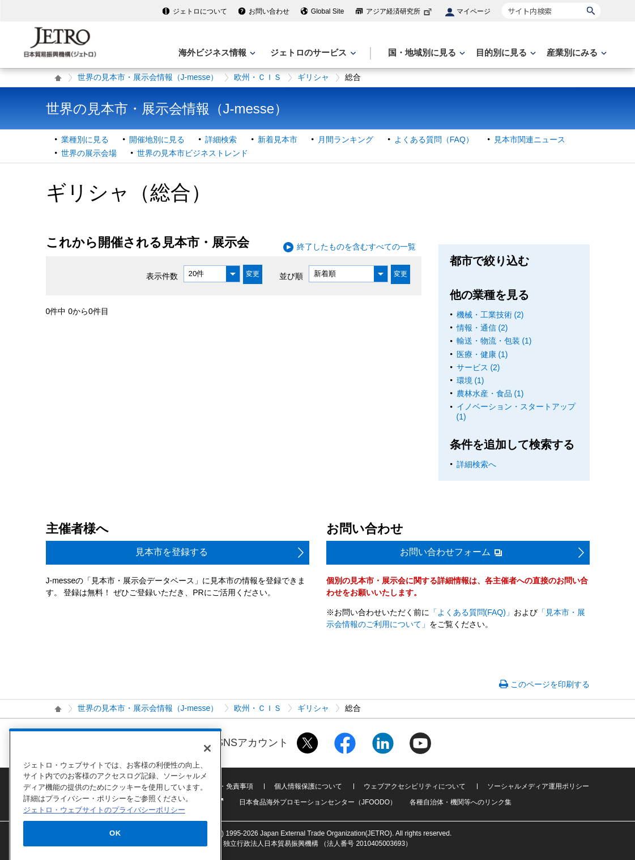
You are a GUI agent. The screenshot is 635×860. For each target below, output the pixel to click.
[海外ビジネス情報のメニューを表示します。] (215, 53)
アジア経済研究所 (400, 11)
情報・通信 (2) (482, 327)
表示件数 (162, 275)
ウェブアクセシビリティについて (415, 786)
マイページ (474, 11)
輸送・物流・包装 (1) (494, 340)
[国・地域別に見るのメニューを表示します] (425, 53)
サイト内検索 (501, 2)
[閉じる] (207, 780)
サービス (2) (478, 367)
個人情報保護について (308, 786)
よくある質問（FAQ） (434, 139)
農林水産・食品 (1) (490, 393)
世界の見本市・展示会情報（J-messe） (148, 77)
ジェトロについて (200, 11)
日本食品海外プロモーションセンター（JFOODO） (318, 802)
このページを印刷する (550, 684)
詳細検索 (221, 139)
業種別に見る (85, 139)
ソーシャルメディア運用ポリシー (538, 786)
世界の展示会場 (89, 153)
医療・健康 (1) (482, 354)
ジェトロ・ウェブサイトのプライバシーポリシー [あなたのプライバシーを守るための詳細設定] (104, 842)
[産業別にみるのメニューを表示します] (575, 53)
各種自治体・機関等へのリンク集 (461, 802)
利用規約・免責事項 (222, 786)
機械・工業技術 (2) (490, 314)
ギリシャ (313, 77)
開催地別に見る (157, 139)
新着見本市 (277, 139)
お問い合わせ (269, 11)
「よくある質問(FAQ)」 (471, 612)
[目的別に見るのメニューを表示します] (505, 53)
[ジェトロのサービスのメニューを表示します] (311, 53)
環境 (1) (470, 380)
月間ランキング (345, 139)
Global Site (327, 11)
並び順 (291, 275)
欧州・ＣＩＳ (258, 77)
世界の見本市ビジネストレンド (192, 153)
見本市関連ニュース (529, 139)
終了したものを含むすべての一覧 (356, 246)
